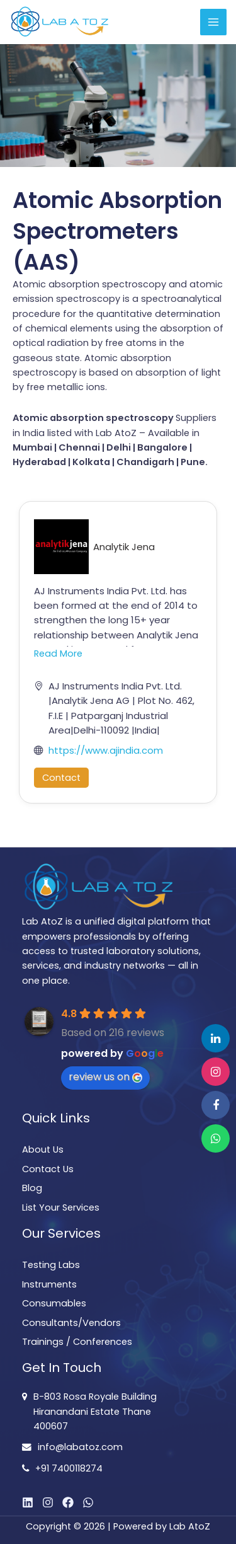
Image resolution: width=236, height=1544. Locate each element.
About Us (43, 1149)
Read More (58, 653)
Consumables (54, 1303)
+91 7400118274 (69, 1468)
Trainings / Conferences (77, 1341)
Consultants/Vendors (71, 1322)
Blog (32, 1188)
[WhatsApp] (88, 1502)
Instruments (49, 1284)
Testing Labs (51, 1265)
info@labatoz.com (80, 1447)
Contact (61, 777)
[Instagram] (47, 1502)
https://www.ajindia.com (105, 750)
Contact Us (48, 1169)
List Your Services (60, 1207)
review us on (105, 1076)
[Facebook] (68, 1502)
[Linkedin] (27, 1502)
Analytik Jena (124, 546)
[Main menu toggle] (213, 22)
